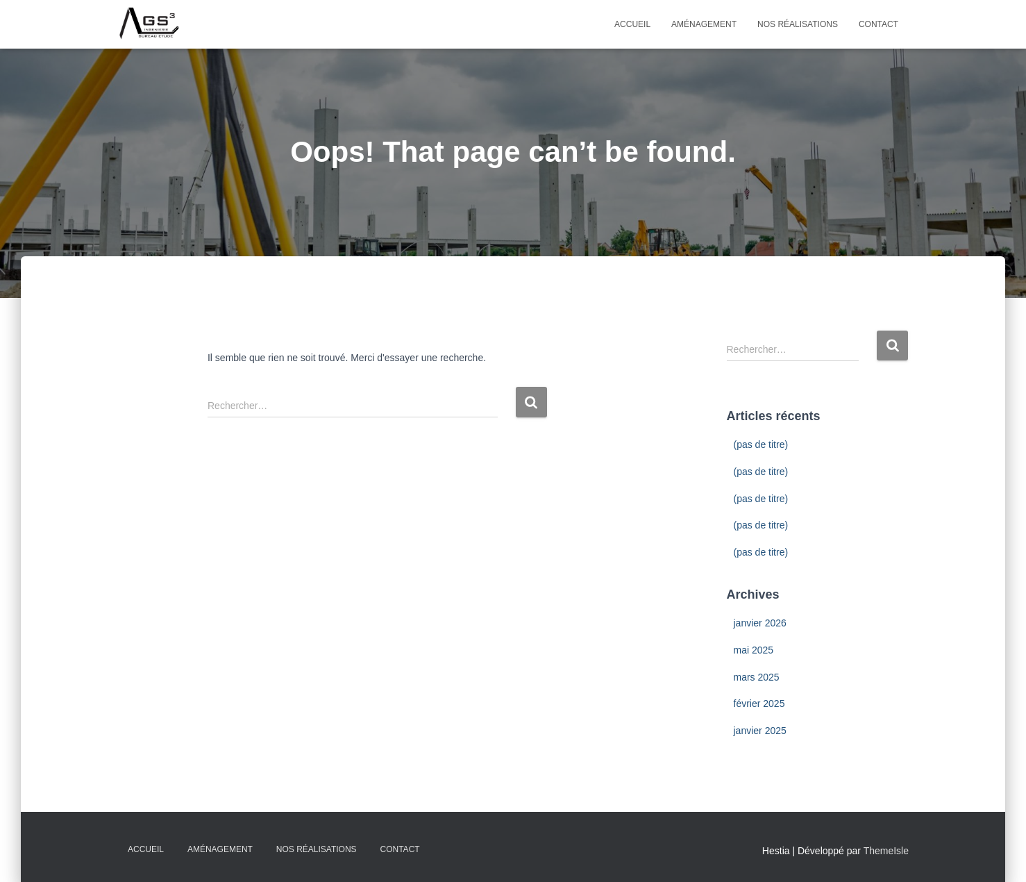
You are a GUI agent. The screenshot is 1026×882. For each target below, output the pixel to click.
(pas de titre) (761, 444)
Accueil (632, 24)
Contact (878, 24)
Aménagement (704, 24)
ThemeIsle (886, 850)
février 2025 (759, 703)
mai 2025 (754, 650)
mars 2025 (757, 677)
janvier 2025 (760, 730)
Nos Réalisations (797, 24)
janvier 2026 (760, 623)
